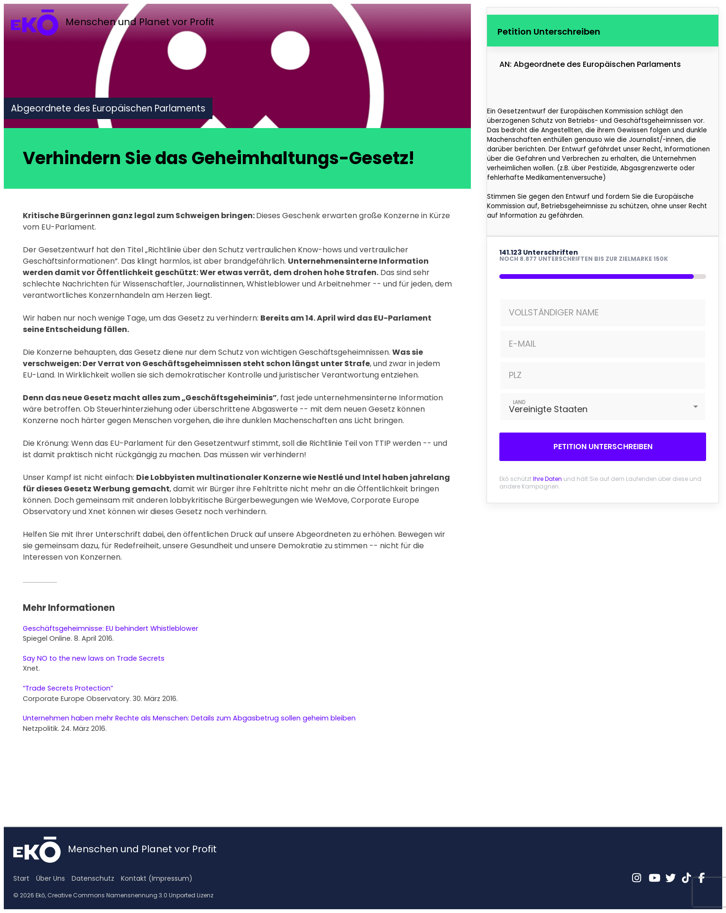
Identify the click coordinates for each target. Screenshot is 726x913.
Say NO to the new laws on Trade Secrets (94, 658)
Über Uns (50, 878)
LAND (519, 402)
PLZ (515, 375)
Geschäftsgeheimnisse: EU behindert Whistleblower (110, 628)
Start (21, 878)
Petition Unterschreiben (602, 446)
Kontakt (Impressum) (157, 878)
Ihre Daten (547, 479)
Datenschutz (93, 878)
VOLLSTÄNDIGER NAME (554, 312)
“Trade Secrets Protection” (68, 688)
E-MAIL (522, 344)
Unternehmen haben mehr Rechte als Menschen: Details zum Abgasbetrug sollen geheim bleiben (189, 718)
